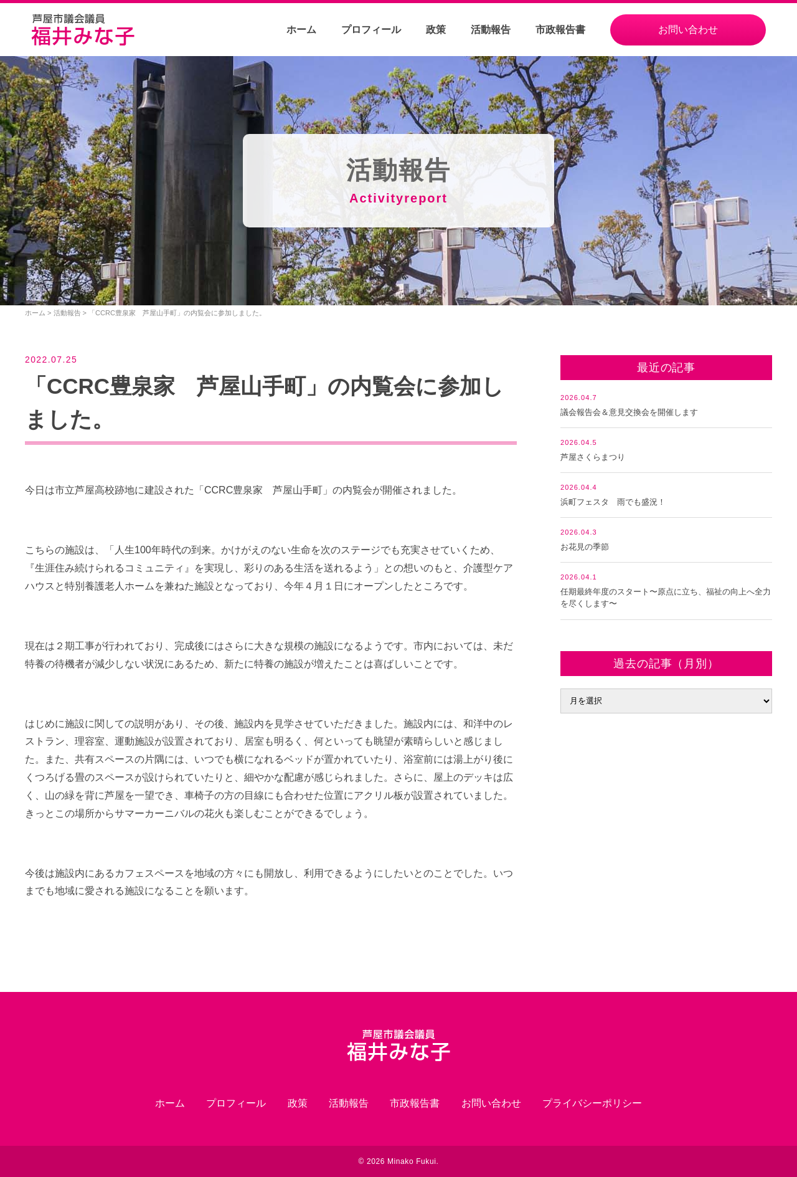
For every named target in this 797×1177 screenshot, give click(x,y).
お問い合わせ (688, 29)
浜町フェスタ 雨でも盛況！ (613, 502)
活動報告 (491, 29)
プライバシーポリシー (592, 1103)
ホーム (301, 29)
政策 (436, 29)
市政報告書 (560, 29)
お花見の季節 (584, 546)
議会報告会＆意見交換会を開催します (629, 412)
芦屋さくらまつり (592, 457)
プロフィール (371, 29)
